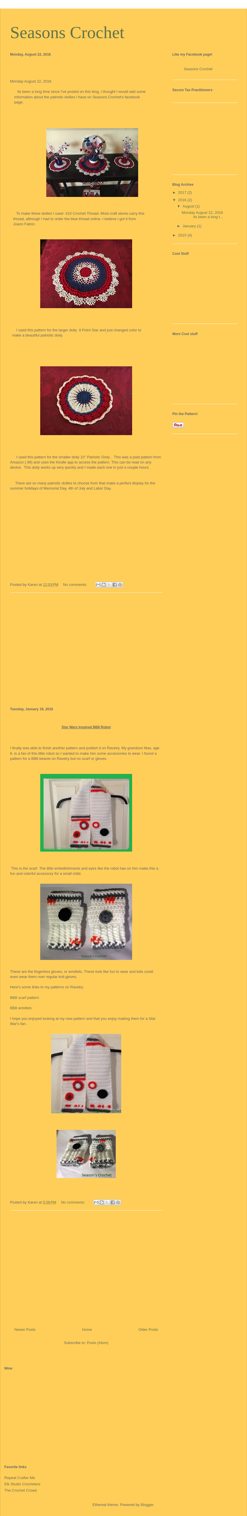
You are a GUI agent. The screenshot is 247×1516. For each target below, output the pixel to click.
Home (87, 1329)
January (190, 226)
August (189, 206)
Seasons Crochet (67, 32)
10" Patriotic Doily (95, 457)
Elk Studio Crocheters (22, 1484)
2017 (183, 192)
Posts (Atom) (97, 1343)
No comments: (75, 584)
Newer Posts (25, 1329)
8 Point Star (89, 330)
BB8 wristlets (21, 1008)
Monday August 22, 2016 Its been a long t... (202, 214)
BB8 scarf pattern (24, 997)
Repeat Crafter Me (19, 1478)
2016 (183, 200)
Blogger (147, 1505)
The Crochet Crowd (20, 1490)
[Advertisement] (86, 649)
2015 (183, 235)
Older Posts (148, 1329)
